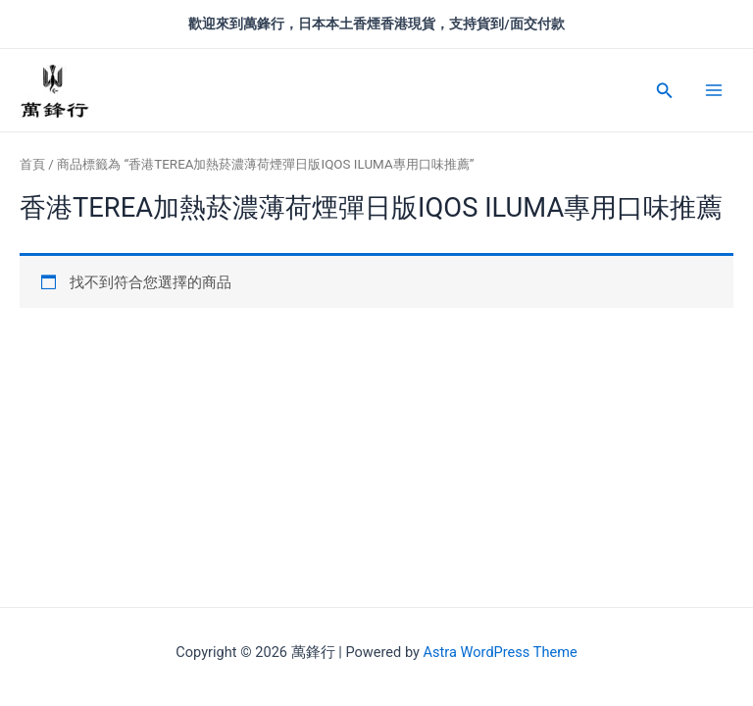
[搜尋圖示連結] (665, 90)
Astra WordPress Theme (500, 652)
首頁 (32, 164)
